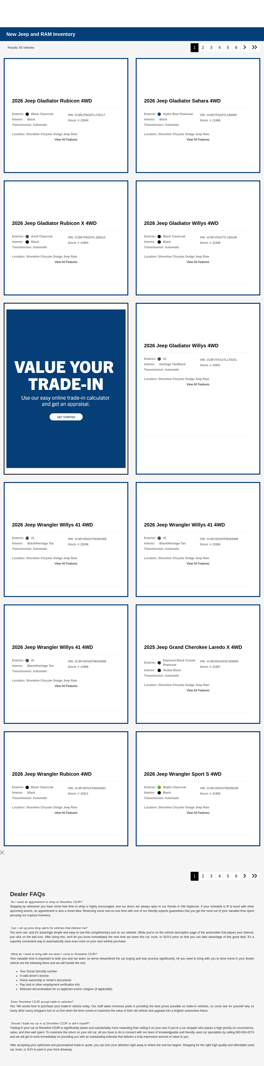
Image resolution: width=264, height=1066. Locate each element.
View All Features (66, 139)
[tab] (46, 902)
